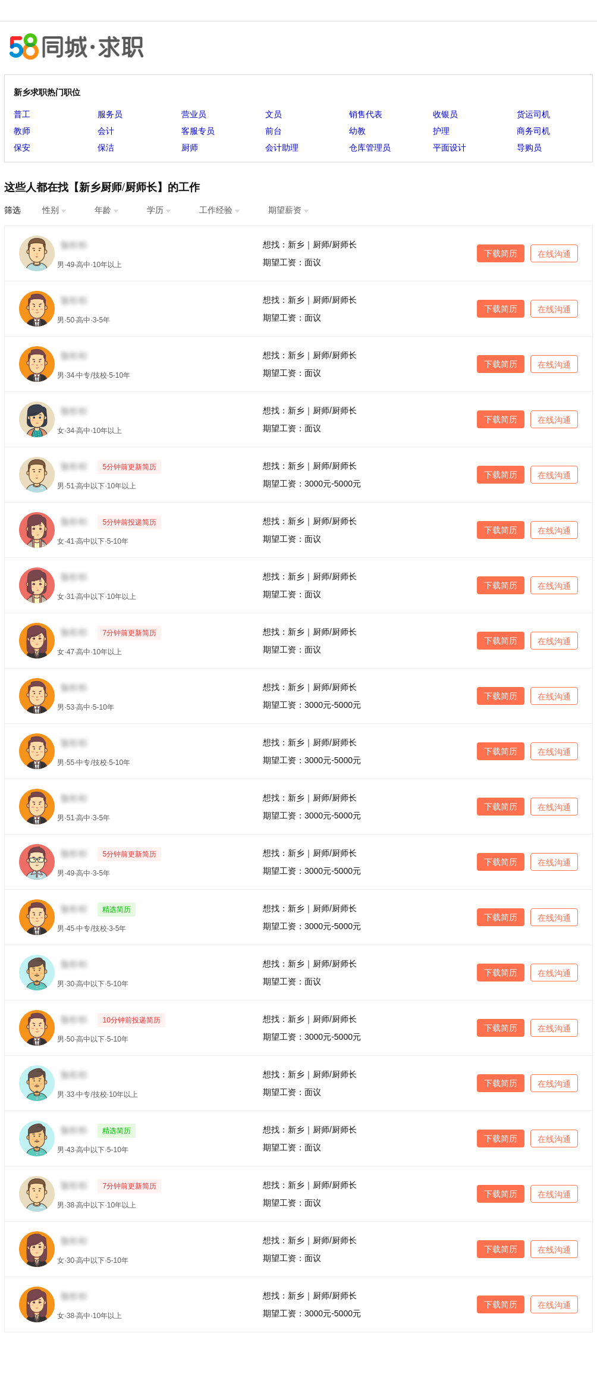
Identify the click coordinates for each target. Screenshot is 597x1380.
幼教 (357, 131)
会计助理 (281, 147)
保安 (22, 147)
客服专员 (198, 131)
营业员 (193, 114)
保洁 (106, 147)
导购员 (529, 147)
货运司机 (533, 114)
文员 (273, 114)
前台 (273, 131)
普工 (22, 114)
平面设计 (449, 147)
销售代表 (365, 114)
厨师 (189, 147)
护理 (441, 131)
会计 (106, 131)
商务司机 (533, 131)
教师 (22, 131)
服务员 (110, 114)
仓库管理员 (370, 147)
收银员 (445, 114)
